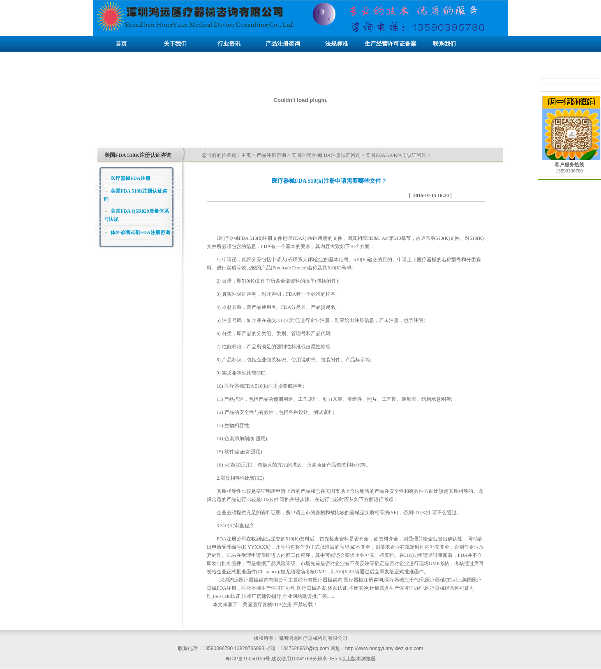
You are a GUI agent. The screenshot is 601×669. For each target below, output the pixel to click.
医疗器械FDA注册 (130, 178)
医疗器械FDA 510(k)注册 (251, 386)
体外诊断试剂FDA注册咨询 (140, 232)
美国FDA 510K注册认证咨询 (396, 155)
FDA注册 (226, 539)
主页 (246, 155)
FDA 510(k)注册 (256, 238)
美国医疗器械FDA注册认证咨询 (326, 155)
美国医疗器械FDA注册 (267, 604)
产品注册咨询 (271, 155)
